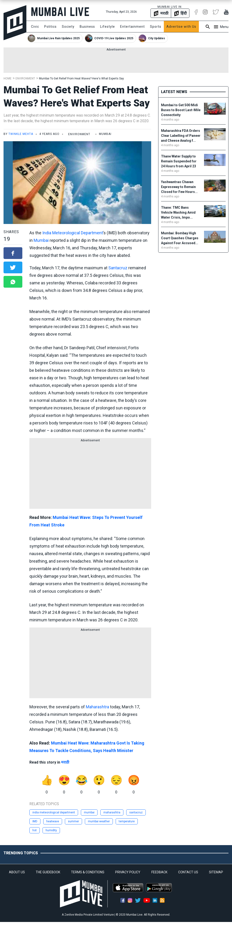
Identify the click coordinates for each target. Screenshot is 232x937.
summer (73, 821)
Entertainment (132, 26)
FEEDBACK (159, 872)
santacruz (136, 812)
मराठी (65, 762)
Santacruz (117, 267)
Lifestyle (107, 26)
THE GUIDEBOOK (48, 872)
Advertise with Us (181, 26)
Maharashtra (97, 706)
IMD (34, 821)
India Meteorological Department (72, 232)
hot (34, 830)
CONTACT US (188, 872)
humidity (51, 830)
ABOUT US (17, 872)
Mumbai (41, 240)
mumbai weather (99, 821)
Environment (25, 78)
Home (8, 78)
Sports (155, 26)
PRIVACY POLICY (127, 872)
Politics (50, 26)
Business (87, 26)
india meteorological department (53, 812)
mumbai (89, 812)
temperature (127, 821)
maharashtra (111, 812)
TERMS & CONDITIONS (87, 872)
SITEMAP (216, 872)
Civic (35, 26)
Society (68, 26)
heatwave (52, 821)
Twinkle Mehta (20, 134)
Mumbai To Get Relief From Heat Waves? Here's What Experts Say (81, 78)
